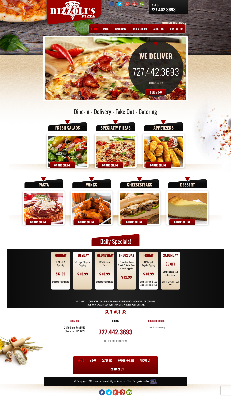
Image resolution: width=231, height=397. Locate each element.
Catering (120, 29)
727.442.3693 (163, 9)
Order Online (139, 29)
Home (94, 29)
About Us (158, 29)
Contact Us (176, 29)
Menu (106, 29)
